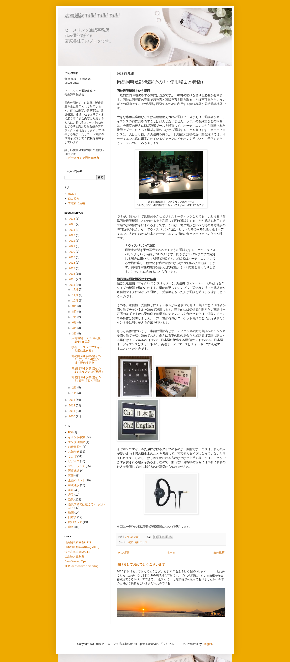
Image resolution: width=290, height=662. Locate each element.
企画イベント (76, 480)
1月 (74, 393)
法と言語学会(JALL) (77, 551)
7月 (74, 317)
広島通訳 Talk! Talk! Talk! (91, 15)
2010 (72, 416)
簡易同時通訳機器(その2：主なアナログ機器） (87, 370)
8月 (74, 311)
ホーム (171, 552)
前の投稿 (219, 552)
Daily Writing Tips (75, 561)
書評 (71, 490)
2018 (72, 262)
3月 (74, 333)
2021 (72, 246)
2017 (72, 268)
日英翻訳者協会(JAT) (77, 542)
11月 (75, 295)
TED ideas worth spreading (81, 566)
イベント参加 (76, 437)
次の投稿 (123, 552)
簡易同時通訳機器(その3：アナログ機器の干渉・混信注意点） (86, 359)
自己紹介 (73, 198)
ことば (72, 456)
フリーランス (76, 466)
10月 (75, 300)
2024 (72, 229)
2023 (72, 235)
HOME (72, 193)
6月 (74, 322)
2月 (74, 387)
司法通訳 (73, 485)
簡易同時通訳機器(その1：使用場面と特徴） (86, 379)
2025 (72, 224)
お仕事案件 (75, 446)
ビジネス (73, 461)
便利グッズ (140, 542)
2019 (72, 257)
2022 (72, 240)
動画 (71, 512)
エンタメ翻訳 (76, 442)
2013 (72, 399)
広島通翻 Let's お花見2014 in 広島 (86, 340)
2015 (72, 279)
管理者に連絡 (76, 203)
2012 (72, 405)
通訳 (130, 542)
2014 (72, 284)
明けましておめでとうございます (141, 564)
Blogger (207, 643)
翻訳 (71, 526)
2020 (72, 251)
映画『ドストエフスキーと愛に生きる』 (87, 349)
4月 (74, 327)
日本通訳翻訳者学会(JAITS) (81, 547)
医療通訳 (73, 470)
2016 (72, 273)
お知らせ (73, 451)
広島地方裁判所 (74, 556)
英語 (71, 475)
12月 (75, 289)
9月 (74, 306)
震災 (71, 494)
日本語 (72, 517)
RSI (70, 432)
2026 (72, 218)
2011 (72, 410)
